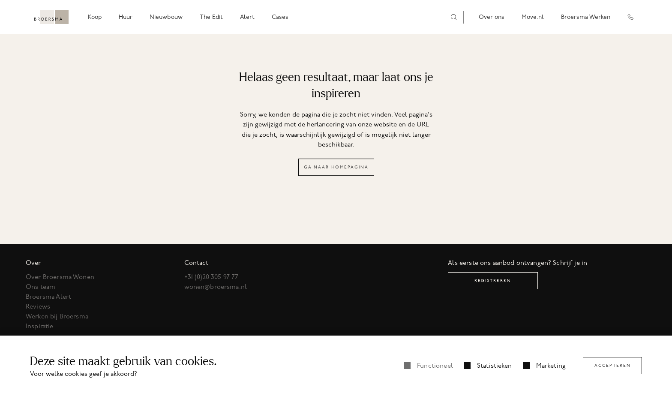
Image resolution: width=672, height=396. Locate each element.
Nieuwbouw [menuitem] (166, 17)
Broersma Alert (48, 296)
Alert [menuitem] (247, 17)
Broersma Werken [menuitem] (585, 17)
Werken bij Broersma (57, 316)
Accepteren (612, 365)
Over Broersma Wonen (60, 277)
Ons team (40, 286)
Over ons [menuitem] (491, 17)
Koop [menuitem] (95, 17)
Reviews (38, 306)
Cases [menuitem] (280, 17)
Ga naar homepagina (336, 167)
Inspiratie (40, 326)
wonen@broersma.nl (215, 286)
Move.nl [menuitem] (533, 17)
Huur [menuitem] (125, 17)
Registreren (492, 280)
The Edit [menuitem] (211, 17)
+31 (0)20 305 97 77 (211, 277)
